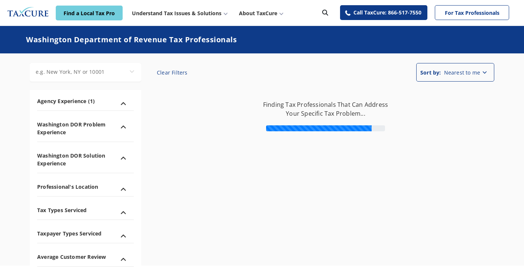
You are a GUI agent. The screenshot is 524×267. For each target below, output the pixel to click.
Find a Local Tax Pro (89, 13)
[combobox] (85, 72)
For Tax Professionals (472, 12)
